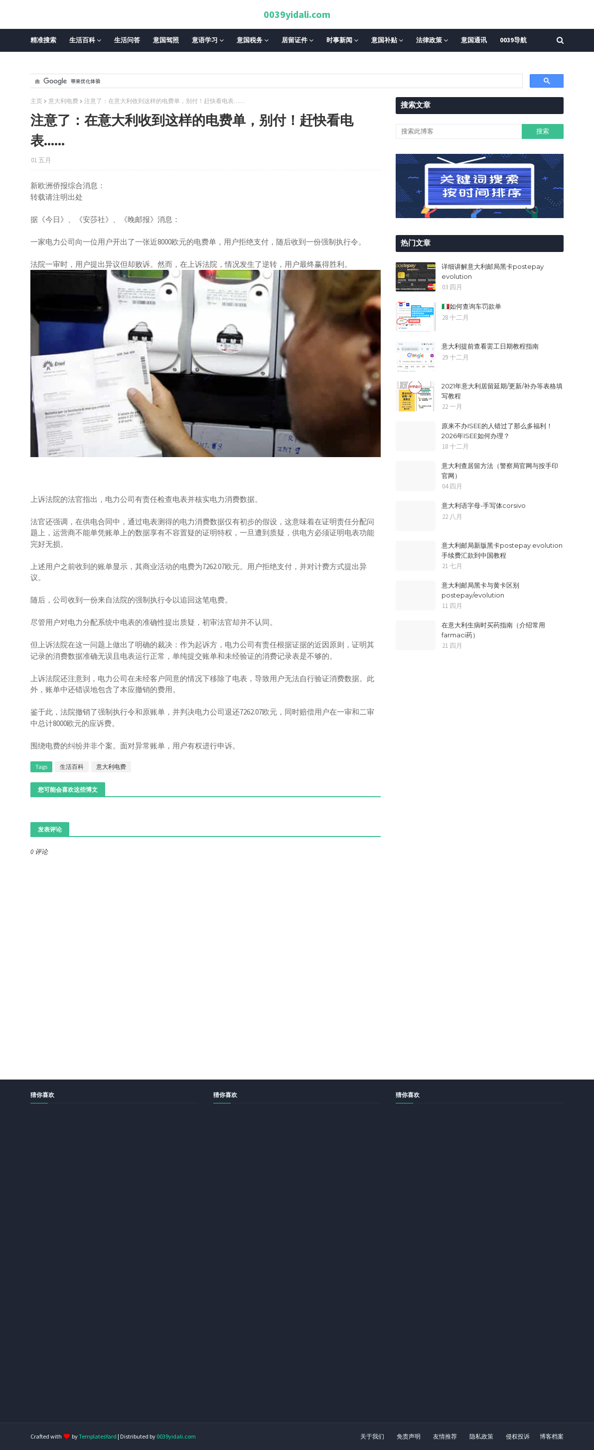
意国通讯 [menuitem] (474, 40)
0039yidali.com (297, 14)
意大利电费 (63, 101)
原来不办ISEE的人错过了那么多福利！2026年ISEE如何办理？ (497, 431)
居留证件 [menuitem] (294, 40)
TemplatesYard (98, 1436)
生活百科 (72, 766)
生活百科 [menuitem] (82, 40)
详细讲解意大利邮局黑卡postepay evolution (493, 271)
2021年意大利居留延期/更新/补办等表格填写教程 (502, 391)
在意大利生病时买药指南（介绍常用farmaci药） (493, 630)
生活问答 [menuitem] (127, 40)
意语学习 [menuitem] (205, 40)
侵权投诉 (518, 1436)
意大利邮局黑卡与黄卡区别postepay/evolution (480, 590)
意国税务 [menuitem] (250, 40)
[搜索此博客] (458, 131)
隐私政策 (481, 1436)
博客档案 (552, 1436)
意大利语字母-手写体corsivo (484, 505)
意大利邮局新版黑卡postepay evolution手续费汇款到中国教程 (502, 550)
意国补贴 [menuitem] (384, 40)
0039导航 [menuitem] (513, 40)
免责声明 (409, 1436)
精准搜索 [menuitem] (43, 40)
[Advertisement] (297, 1274)
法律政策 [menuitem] (429, 40)
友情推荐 (445, 1436)
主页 (36, 101)
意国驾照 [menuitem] (166, 40)
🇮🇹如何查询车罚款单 (471, 306)
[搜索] (275, 81)
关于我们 (372, 1436)
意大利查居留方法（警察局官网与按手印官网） (500, 471)
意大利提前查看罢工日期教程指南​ (490, 346)
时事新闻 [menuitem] (339, 40)
